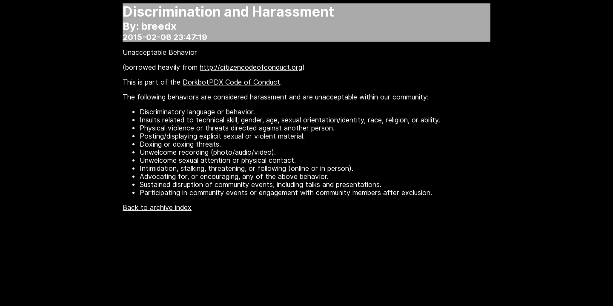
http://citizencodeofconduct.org (251, 67)
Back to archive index (157, 208)
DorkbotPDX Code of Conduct (231, 82)
